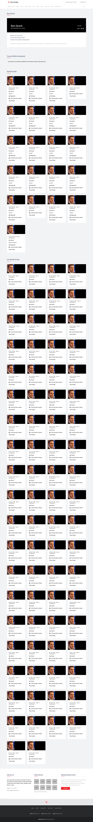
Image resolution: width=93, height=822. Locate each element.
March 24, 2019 (73, 301)
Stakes (17, 6)
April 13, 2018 (12, 602)
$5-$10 (14, 242)
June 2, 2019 (72, 147)
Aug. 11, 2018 (32, 501)
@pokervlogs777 (35, 813)
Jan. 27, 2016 (12, 753)
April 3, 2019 (32, 301)
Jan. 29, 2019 (73, 351)
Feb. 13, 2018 (73, 627)
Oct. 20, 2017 (12, 677)
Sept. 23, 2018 (73, 451)
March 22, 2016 (73, 727)
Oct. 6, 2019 (32, 275)
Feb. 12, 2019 (32, 351)
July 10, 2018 (32, 527)
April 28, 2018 (73, 577)
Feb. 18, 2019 (12, 351)
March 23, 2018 (12, 236)
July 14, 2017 (52, 702)
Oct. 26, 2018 (32, 451)
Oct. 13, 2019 (12, 275)
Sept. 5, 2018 (32, 476)
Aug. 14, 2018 (12, 501)
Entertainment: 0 (73, 89)
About (52, 6)
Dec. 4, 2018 (52, 401)
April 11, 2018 (32, 602)
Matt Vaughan (44, 791)
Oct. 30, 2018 (12, 451)
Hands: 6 (57, 117)
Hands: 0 (78, 87)
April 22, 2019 (52, 207)
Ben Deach (11, 91)
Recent (42, 6)
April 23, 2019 (32, 207)
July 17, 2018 (12, 527)
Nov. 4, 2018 (72, 426)
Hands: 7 (17, 87)
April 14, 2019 (73, 207)
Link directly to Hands (16, 98)
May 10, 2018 (32, 577)
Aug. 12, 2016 (52, 727)
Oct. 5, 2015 (32, 753)
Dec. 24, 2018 (73, 376)
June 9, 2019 (52, 147)
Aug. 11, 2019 (12, 87)
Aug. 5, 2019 (32, 87)
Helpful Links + (58, 6)
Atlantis (52, 155)
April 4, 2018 (52, 602)
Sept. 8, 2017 (52, 677)
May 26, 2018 (52, 552)
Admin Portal (58, 808)
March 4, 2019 (32, 326)
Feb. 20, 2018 (52, 627)
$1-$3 (50, 213)
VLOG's (22, 6)
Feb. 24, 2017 (32, 727)
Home (9, 6)
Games (13, 6)
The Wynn (32, 96)
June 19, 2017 (73, 702)
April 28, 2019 (12, 207)
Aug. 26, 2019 (73, 275)
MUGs (37, 6)
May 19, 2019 (32, 177)
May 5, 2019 (72, 177)
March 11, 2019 (12, 326)
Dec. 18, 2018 (12, 401)
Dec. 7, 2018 (32, 401)
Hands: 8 (77, 117)
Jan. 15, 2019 (52, 376)
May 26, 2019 (12, 177)
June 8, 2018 (72, 527)
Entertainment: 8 (12, 89)
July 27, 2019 (73, 87)
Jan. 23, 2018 (12, 652)
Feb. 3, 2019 (52, 351)
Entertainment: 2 (32, 208)
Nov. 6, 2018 (52, 426)
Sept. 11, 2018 (12, 476)
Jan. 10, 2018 (52, 652)
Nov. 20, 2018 (12, 426)
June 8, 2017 (11, 727)
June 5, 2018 (11, 552)
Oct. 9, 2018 (52, 451)
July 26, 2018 (73, 501)
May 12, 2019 (52, 177)
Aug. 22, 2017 (12, 702)
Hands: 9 (17, 147)
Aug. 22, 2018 (73, 476)
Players (52, 126)
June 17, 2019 (32, 147)
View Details (12, 100)
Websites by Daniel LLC (49, 819)
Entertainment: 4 (73, 148)
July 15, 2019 (32, 117)
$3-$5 (10, 123)
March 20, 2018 (32, 627)
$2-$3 (50, 123)
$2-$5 (10, 93)
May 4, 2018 (52, 577)
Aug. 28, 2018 (52, 476)
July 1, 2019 (72, 117)
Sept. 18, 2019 (52, 275)
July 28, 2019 (52, 87)
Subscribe (47, 6)
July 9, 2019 (52, 117)
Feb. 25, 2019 (73, 326)
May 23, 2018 (73, 552)
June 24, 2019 (12, 147)
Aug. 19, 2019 (12, 301)
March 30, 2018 (73, 602)
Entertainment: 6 (12, 208)
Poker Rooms (28, 6)
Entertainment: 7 (32, 89)
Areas (33, 6)
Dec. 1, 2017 (72, 652)
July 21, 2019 (12, 117)
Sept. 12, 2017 (32, 677)
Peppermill (12, 96)
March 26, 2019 (52, 301)
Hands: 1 (77, 147)
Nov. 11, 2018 (32, 426)
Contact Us (50, 808)
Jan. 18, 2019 (32, 376)
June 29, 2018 (52, 527)
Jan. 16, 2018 (32, 652)
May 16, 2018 (12, 577)
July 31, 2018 (52, 501)
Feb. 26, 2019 (52, 326)
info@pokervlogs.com (14, 790)
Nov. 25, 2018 (73, 401)
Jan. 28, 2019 (12, 376)
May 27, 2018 (32, 552)
